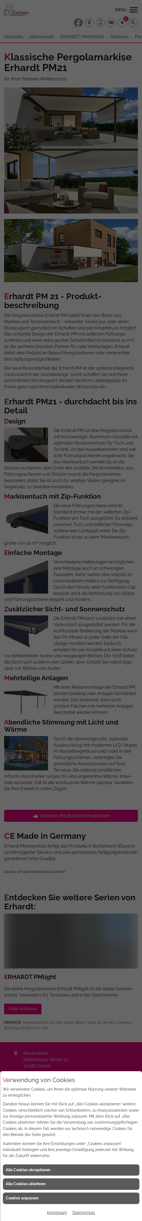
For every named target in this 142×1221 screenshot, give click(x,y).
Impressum (57, 1212)
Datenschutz (84, 1212)
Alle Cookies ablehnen (26, 1184)
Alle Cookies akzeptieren (28, 1170)
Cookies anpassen (22, 1198)
